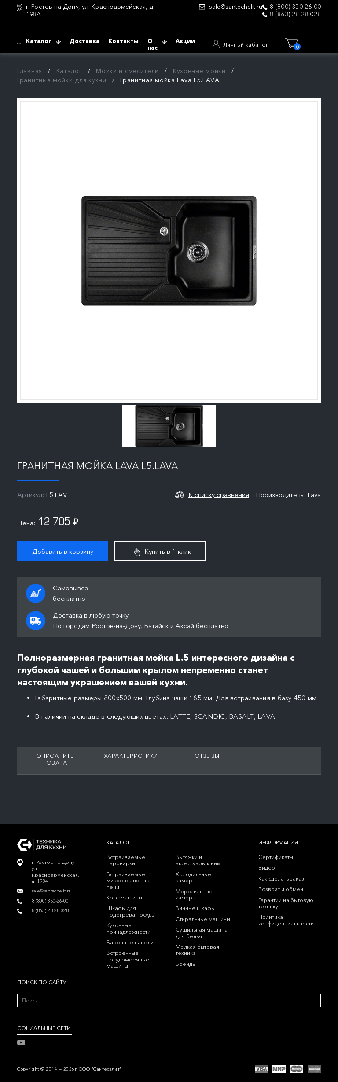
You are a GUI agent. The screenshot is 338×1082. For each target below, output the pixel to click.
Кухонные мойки (199, 71)
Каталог (69, 71)
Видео (266, 867)
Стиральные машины (203, 919)
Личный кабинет (245, 44)
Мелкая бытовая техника (197, 949)
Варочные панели (130, 942)
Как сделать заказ (281, 878)
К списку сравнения (218, 494)
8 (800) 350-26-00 (295, 7)
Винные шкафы (195, 908)
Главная (29, 71)
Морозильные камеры (194, 894)
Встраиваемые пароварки (126, 860)
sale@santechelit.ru (235, 7)
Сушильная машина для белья (202, 932)
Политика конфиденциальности (286, 920)
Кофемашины (124, 897)
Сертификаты (275, 857)
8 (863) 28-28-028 (295, 14)
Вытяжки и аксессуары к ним (198, 860)
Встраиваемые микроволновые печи (128, 880)
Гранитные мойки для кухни (62, 80)
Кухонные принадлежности (129, 928)
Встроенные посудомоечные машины (128, 959)
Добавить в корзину (62, 551)
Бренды (186, 964)
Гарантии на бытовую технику (285, 903)
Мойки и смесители (127, 71)
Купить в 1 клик (162, 551)
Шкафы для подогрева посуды (131, 911)
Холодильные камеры (193, 877)
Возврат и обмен (280, 889)
